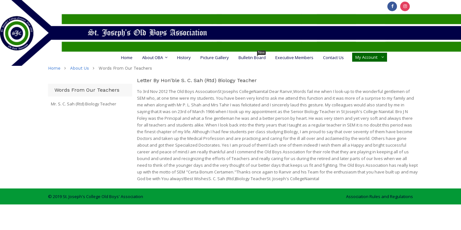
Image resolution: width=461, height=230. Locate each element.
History (184, 57)
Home (127, 57)
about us (79, 68)
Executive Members (294, 57)
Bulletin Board (252, 57)
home (54, 68)
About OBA (152, 57)
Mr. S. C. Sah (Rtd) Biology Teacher (83, 103)
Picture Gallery (214, 57)
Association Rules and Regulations (379, 196)
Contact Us (333, 57)
